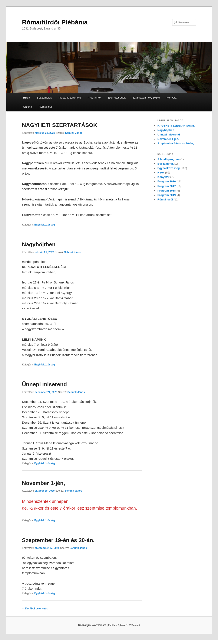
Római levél (46, 106)
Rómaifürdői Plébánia (54, 22)
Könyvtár (171, 97)
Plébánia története (70, 97)
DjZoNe (121, 625)
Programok (94, 97)
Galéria (27, 106)
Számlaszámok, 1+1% (146, 97)
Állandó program (169, 159)
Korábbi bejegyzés (35, 608)
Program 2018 (167, 190)
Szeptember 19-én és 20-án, (58, 540)
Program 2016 (167, 181)
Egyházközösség (44, 224)
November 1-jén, (43, 483)
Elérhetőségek (117, 97)
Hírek (26, 97)
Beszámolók (44, 97)
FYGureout (134, 625)
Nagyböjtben (38, 244)
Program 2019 (167, 195)
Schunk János (73, 132)
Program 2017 (167, 186)
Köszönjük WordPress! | (98, 625)
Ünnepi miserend (44, 384)
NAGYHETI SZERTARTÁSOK (59, 125)
